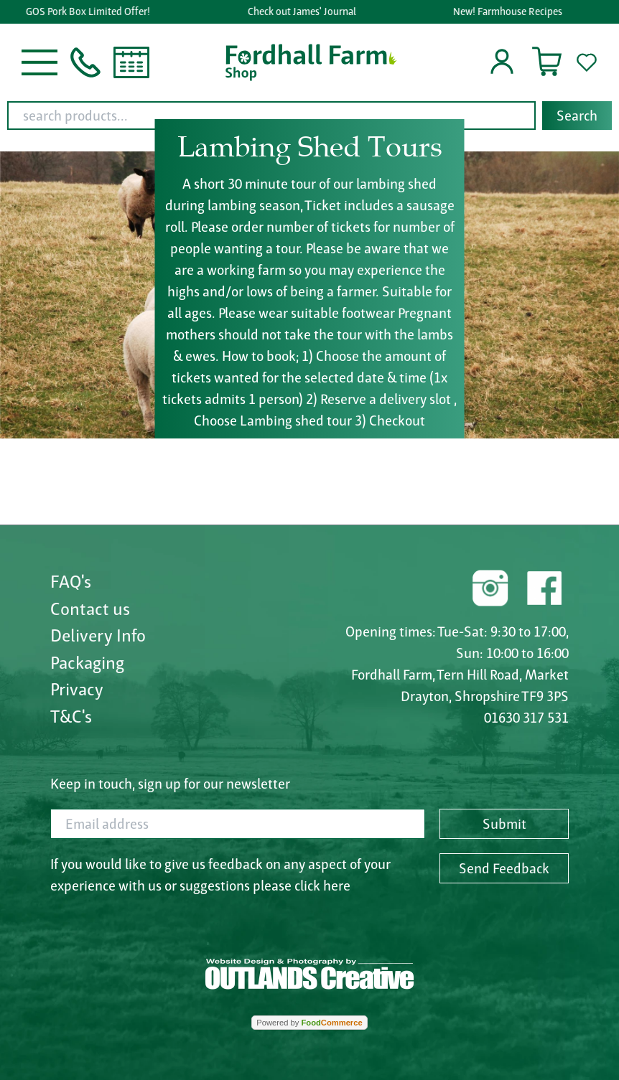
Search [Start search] (577, 115)
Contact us (90, 608)
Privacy (76, 689)
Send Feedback (504, 868)
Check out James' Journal (303, 11)
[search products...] (271, 115)
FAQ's (70, 581)
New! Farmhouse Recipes (509, 11)
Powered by (309, 1022)
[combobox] (309, 115)
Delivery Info (98, 635)
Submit (504, 823)
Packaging (87, 662)
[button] (39, 61)
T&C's (71, 716)
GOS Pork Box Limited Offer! (90, 11)
